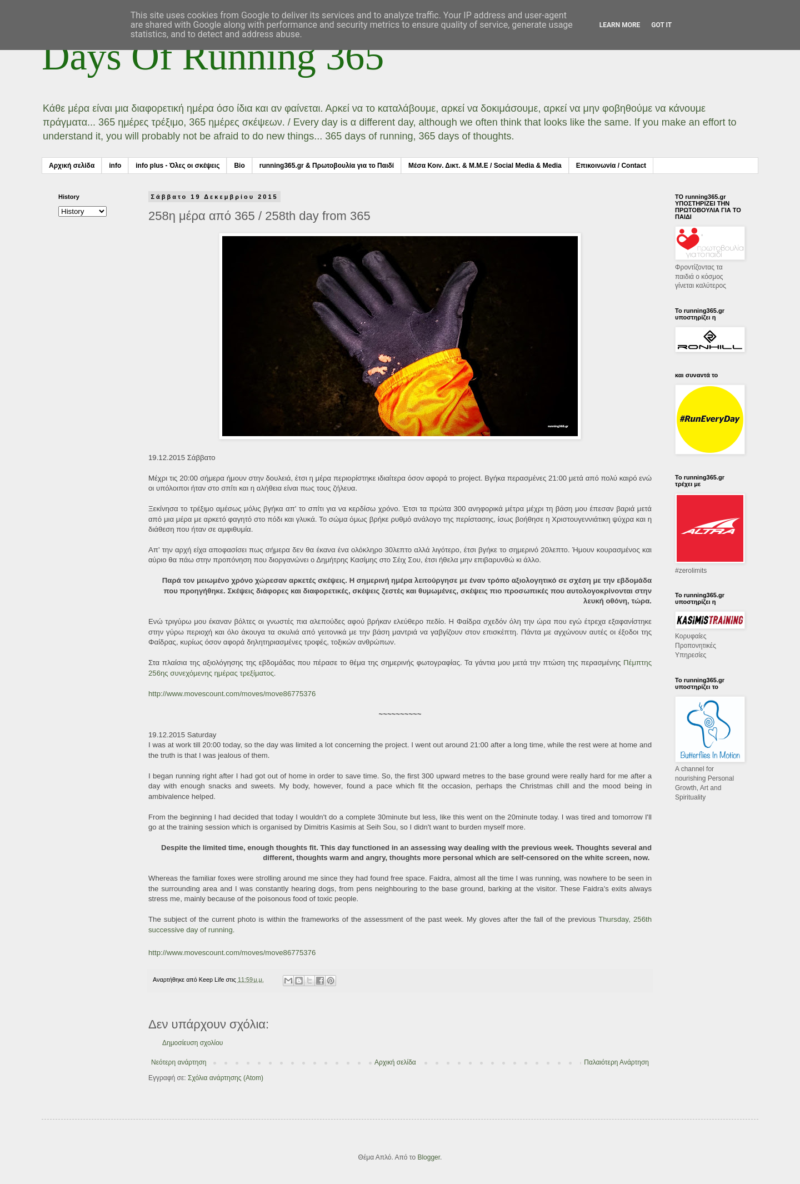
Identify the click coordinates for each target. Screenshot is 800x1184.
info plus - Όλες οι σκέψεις (177, 165)
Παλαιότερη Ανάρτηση (616, 1062)
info (115, 165)
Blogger (428, 1157)
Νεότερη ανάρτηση (178, 1062)
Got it (661, 25)
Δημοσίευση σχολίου (192, 1043)
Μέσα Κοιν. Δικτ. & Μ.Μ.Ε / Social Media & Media (485, 165)
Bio (239, 165)
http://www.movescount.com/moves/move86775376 (232, 694)
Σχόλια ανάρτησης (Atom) (225, 1078)
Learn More (620, 25)
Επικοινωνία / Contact (611, 165)
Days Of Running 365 (213, 56)
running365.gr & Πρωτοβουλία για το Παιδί (326, 165)
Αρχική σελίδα (71, 165)
